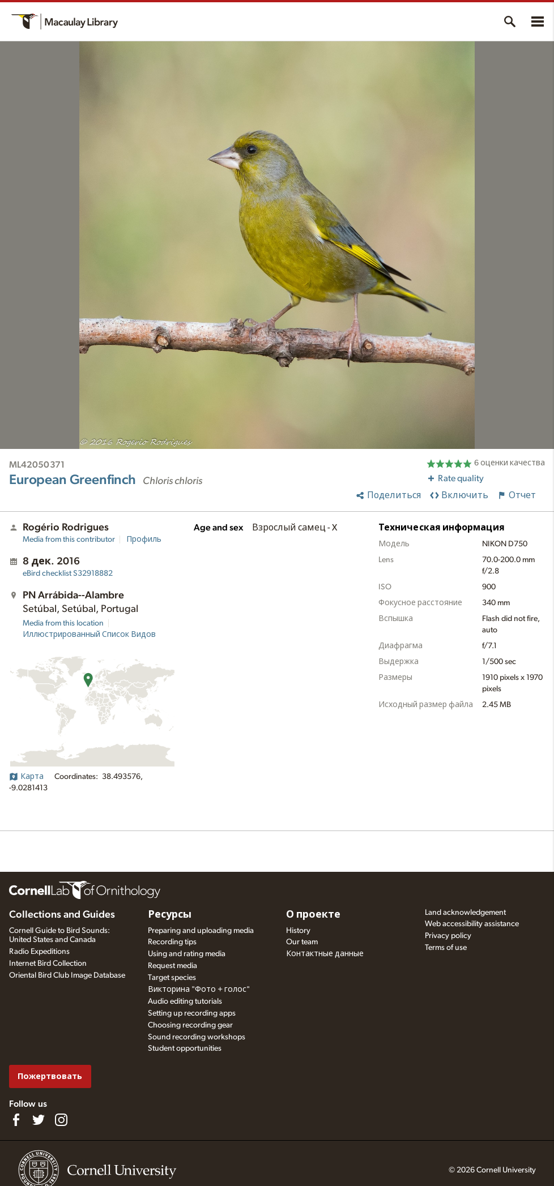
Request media (172, 966)
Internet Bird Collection (48, 963)
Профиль (143, 539)
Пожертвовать (50, 1076)
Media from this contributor (69, 539)
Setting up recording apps (192, 1013)
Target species (172, 978)
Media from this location (63, 623)
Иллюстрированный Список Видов (89, 635)
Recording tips (172, 942)
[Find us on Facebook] (16, 1120)
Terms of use (446, 948)
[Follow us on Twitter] (38, 1120)
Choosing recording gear (190, 1025)
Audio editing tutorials (185, 1001)
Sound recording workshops (196, 1037)
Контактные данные (325, 954)
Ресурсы (169, 915)
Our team (302, 942)
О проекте (313, 915)
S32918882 (68, 573)
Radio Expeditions (39, 952)
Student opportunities (184, 1048)
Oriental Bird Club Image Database (67, 975)
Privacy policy (448, 936)
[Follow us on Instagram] (61, 1120)
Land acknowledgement (465, 913)
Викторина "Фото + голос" (199, 990)
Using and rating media (186, 954)
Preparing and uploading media (201, 931)
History (298, 931)
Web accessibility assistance (472, 924)
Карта (26, 777)
